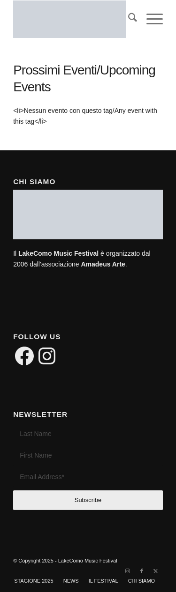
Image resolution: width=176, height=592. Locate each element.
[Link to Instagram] (128, 571)
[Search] (128, 19)
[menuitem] (128, 19)
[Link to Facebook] (142, 571)
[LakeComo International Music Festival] (73, 19)
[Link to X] (156, 571)
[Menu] (150, 19)
